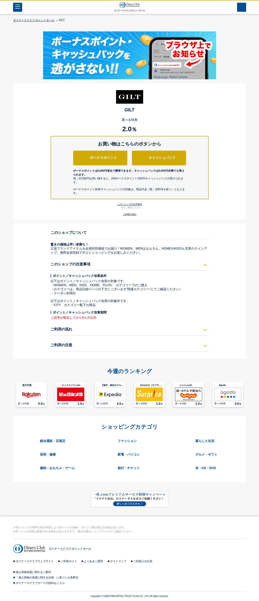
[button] (129, 182)
